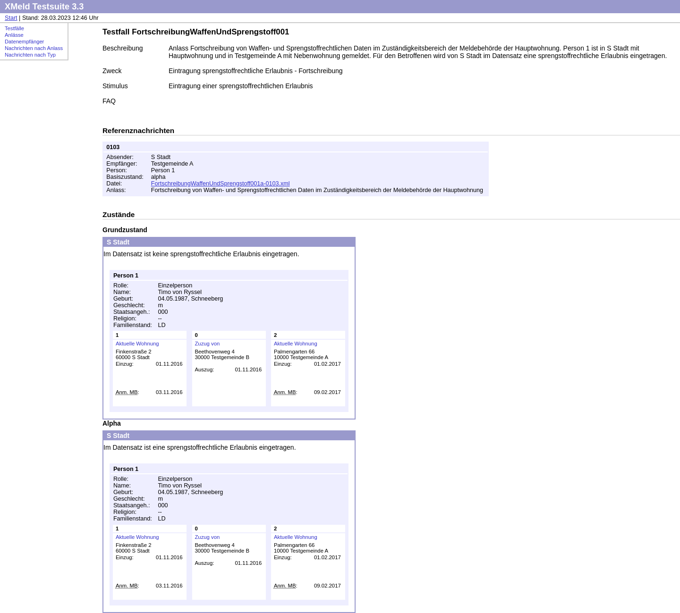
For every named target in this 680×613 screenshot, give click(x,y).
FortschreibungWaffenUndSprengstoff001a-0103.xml (220, 183)
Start (11, 18)
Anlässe (14, 35)
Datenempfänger (24, 41)
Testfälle (14, 28)
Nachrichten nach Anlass (34, 48)
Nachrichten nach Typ (30, 55)
